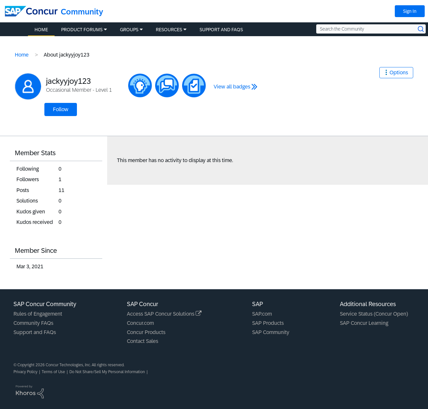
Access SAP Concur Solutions (164, 314)
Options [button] (399, 72)
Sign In (409, 11)
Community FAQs (33, 323)
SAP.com (262, 314)
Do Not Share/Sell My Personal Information (107, 372)
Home (22, 55)
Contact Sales (142, 341)
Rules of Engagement (37, 314)
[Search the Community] (371, 29)
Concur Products (146, 332)
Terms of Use (53, 372)
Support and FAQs (34, 332)
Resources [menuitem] (169, 29)
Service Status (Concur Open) (374, 314)
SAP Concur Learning (364, 323)
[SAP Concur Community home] (31, 11)
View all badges (232, 86)
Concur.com (140, 323)
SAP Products (268, 323)
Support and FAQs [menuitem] (221, 29)
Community (82, 11)
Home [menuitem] (41, 29)
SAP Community (270, 332)
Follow (60, 109)
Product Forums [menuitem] (82, 29)
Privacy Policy (25, 372)
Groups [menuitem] (129, 29)
